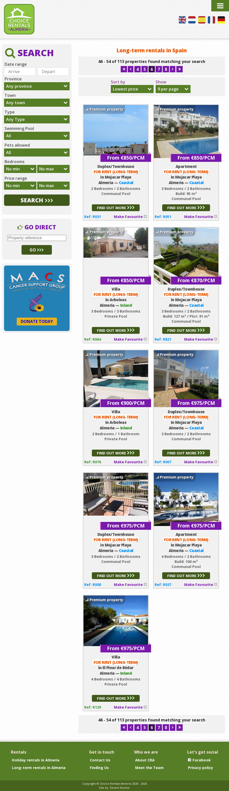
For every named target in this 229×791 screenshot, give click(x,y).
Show (161, 82)
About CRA (145, 760)
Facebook (199, 760)
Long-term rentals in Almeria (39, 767)
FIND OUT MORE (116, 207)
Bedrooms (15, 161)
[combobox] (132, 89)
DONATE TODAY (37, 321)
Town (10, 95)
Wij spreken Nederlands (192, 20)
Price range (16, 178)
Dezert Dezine (120, 787)
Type (10, 112)
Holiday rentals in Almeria (35, 760)
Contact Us (100, 760)
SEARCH (36, 200)
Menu (220, 5)
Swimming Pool (19, 128)
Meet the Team (149, 767)
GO (37, 250)
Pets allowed (17, 145)
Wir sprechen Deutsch (221, 20)
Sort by (118, 82)
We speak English (182, 20)
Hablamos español (201, 20)
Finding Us (99, 767)
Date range (16, 64)
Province (13, 79)
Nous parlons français (211, 20)
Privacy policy (200, 767)
